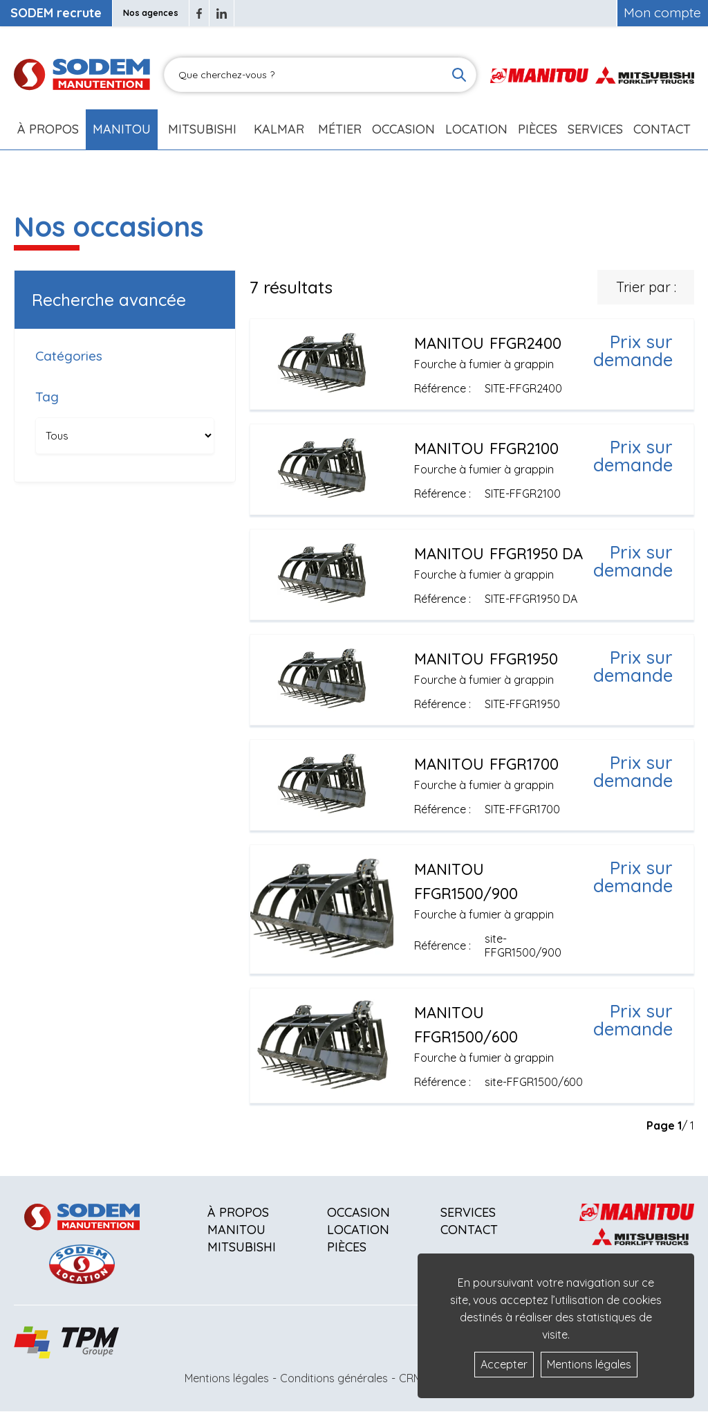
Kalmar (279, 129)
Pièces (346, 1247)
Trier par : (646, 287)
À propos (238, 1212)
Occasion (403, 129)
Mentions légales (227, 1378)
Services (468, 1212)
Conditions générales (334, 1378)
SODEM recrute (56, 13)
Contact (662, 129)
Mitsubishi (202, 129)
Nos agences (150, 13)
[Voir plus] (471, 364)
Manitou (122, 129)
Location (476, 129)
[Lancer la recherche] (459, 74)
